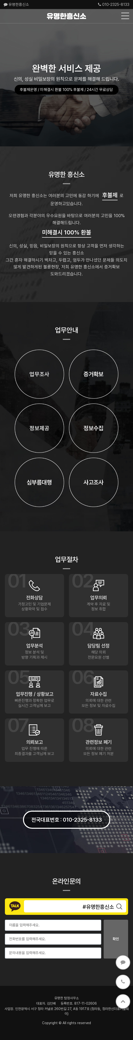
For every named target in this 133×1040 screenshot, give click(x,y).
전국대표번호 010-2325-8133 (66, 820)
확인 (116, 939)
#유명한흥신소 (98, 907)
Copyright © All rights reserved (66, 1023)
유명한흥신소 (16, 4)
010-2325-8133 (113, 4)
